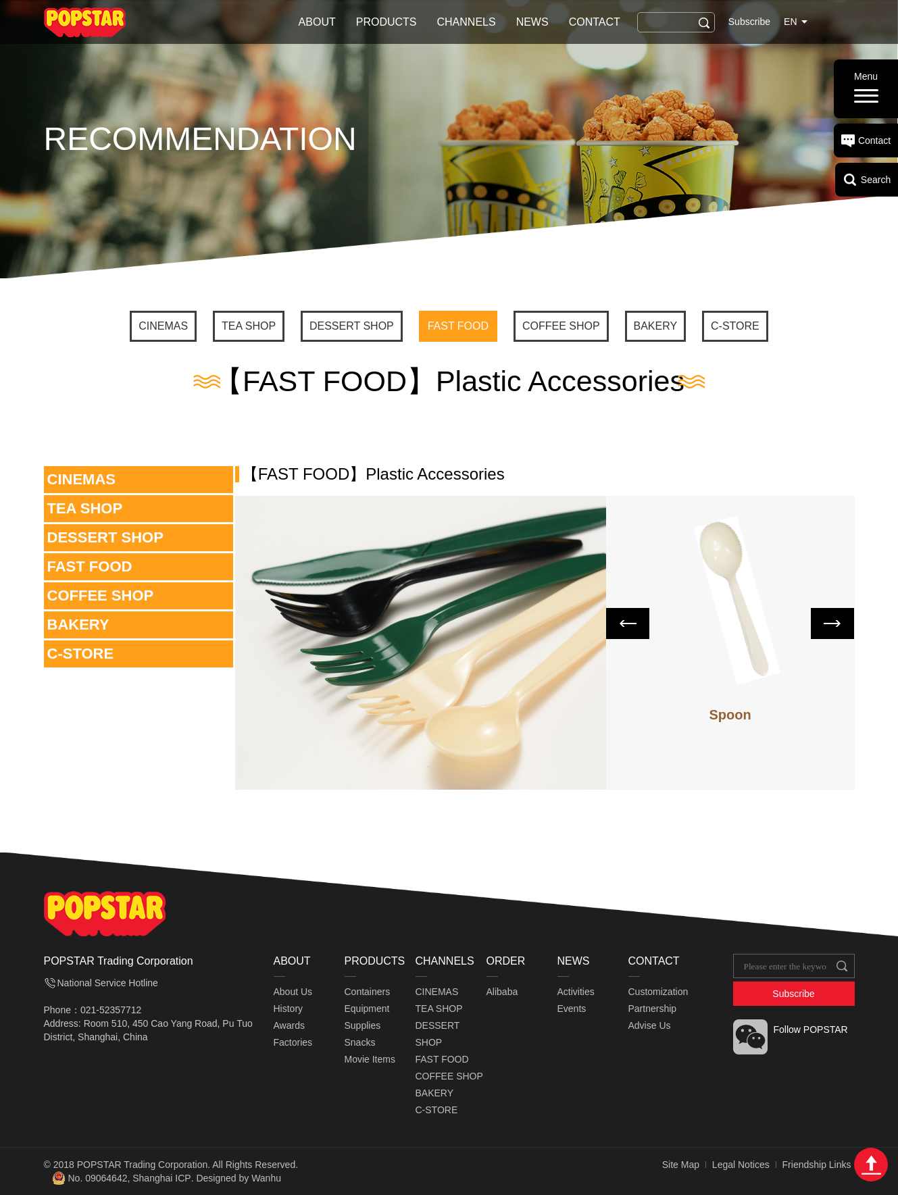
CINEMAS (163, 326)
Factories (293, 1042)
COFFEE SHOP (561, 326)
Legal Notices (741, 1164)
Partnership (652, 1008)
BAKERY (656, 326)
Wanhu (266, 1178)
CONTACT (594, 22)
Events (572, 1008)
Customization (658, 991)
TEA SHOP (249, 326)
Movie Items (370, 1059)
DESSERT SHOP (351, 326)
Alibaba (502, 991)
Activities (576, 991)
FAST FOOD (458, 326)
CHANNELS (466, 22)
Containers (368, 991)
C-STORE (735, 326)
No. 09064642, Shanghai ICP (129, 1178)
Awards (289, 1025)
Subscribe (749, 21)
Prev (627, 623)
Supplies (363, 1025)
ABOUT (317, 22)
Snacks (360, 1042)
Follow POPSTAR (811, 1029)
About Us (293, 991)
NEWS (532, 22)
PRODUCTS (386, 22)
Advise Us (649, 1025)
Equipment (367, 1008)
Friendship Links (816, 1164)
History (288, 1008)
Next (832, 623)
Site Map (680, 1164)
